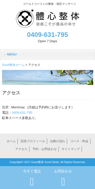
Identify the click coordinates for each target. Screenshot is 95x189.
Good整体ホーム (13, 65)
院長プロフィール (33, 141)
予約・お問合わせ (44, 149)
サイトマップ (71, 149)
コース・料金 (79, 141)
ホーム (11, 141)
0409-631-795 (47, 34)
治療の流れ (57, 141)
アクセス (21, 149)
